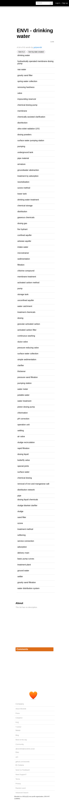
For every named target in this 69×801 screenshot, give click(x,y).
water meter (22, 389)
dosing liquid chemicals (27, 499)
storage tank (22, 294)
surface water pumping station (30, 140)
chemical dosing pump (27, 105)
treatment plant (24, 565)
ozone (20, 523)
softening (21, 535)
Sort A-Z (21, 52)
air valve (21, 436)
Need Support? (21, 774)
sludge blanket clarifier (27, 505)
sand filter (21, 517)
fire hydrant (22, 229)
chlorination (22, 413)
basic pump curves (25, 559)
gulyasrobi (37, 47)
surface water (23, 472)
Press (18, 713)
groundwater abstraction (28, 170)
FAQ (17, 722)
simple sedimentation (26, 359)
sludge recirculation (26, 442)
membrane (22, 111)
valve (19, 93)
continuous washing (26, 336)
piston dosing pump (26, 407)
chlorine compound (25, 271)
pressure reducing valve (28, 348)
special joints (23, 466)
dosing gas (22, 223)
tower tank (22, 194)
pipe (19, 496)
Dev (17, 752)
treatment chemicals (26, 312)
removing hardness (25, 87)
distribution (22, 211)
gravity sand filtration (26, 582)
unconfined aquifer (25, 300)
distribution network (26, 490)
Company (20, 704)
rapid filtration (23, 448)
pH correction (23, 419)
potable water (23, 395)
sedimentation (23, 259)
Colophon (19, 718)
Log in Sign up (61, 3)
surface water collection (27, 354)
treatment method (25, 529)
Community (20, 744)
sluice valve (22, 342)
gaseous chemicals (25, 217)
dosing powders (24, 135)
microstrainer (23, 253)
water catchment (24, 306)
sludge (20, 511)
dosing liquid (23, 454)
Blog (17, 735)
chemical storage (25, 206)
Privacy (18, 784)
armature (21, 164)
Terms (18, 779)
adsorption (22, 547)
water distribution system (28, 588)
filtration (20, 265)
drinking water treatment (28, 200)
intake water (22, 247)
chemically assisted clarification (31, 117)
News (18, 730)
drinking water (23, 55)
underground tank (25, 152)
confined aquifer (24, 235)
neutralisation (23, 182)
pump (19, 288)
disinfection (22, 123)
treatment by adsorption (27, 176)
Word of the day (21, 740)
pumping (21, 146)
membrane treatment (26, 277)
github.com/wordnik (22, 762)
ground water (23, 571)
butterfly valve (23, 460)
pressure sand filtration (27, 377)
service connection (25, 541)
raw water (21, 69)
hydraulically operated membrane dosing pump (35, 62)
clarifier (20, 365)
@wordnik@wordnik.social (25, 749)
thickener (21, 371)
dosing (20, 318)
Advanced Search (22, 793)
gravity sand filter (25, 75)
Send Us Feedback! (23, 770)
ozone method (23, 188)
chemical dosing (24, 478)
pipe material (23, 158)
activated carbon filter (26, 330)
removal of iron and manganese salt (33, 484)
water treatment (24, 401)
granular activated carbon (28, 324)
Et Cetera (20, 765)
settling (20, 430)
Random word (21, 788)
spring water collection (27, 81)
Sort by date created (36, 52)
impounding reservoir (26, 99)
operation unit (23, 425)
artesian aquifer (24, 241)
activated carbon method (28, 282)
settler (20, 576)
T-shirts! (18, 727)
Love (52, 42)
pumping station (24, 383)
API (17, 757)
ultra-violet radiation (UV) (28, 129)
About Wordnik (21, 709)
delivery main (23, 553)
